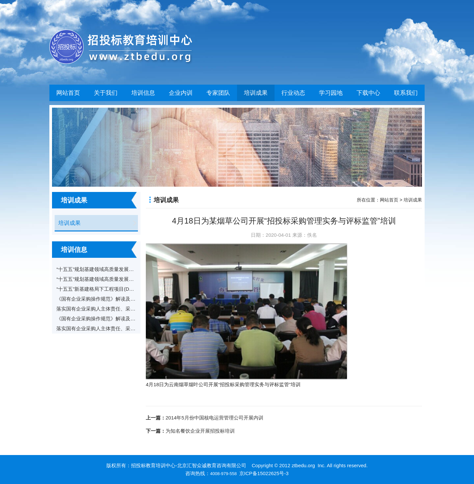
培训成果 (256, 93)
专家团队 (218, 93)
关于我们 (106, 93)
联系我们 (406, 93)
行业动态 (293, 93)
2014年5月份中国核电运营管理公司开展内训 (214, 417)
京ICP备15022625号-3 (264, 473)
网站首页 (68, 93)
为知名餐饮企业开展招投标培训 (200, 431)
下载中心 (368, 93)
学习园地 (331, 93)
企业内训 (181, 93)
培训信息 (143, 93)
